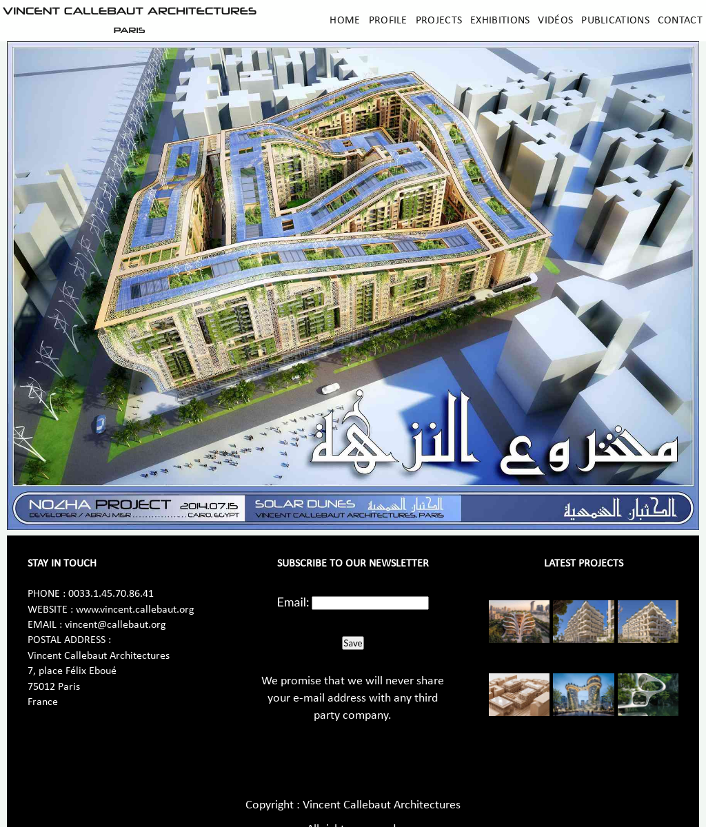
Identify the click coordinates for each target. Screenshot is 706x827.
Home (345, 20)
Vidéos (555, 20)
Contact (680, 20)
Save (352, 643)
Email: (293, 601)
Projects (439, 20)
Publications (615, 20)
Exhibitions (500, 20)
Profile (388, 20)
